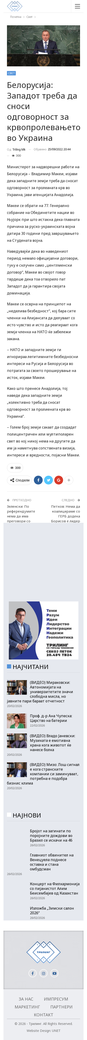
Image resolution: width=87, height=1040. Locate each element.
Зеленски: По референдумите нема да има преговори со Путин (21, 516)
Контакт (43, 1014)
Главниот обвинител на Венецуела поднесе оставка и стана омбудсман (52, 862)
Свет (11, 73)
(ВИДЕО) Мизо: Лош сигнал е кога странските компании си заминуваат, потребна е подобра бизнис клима (43, 774)
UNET (56, 1030)
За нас (26, 999)
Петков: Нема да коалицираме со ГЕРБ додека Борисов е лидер (65, 513)
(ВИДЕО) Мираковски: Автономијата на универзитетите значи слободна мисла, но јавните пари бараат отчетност (40, 692)
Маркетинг (27, 1007)
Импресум (56, 999)
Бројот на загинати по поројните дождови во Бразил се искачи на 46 (51, 835)
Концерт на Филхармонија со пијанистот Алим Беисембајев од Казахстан (55, 888)
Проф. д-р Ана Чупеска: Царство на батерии (51, 718)
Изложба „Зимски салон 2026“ (52, 910)
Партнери (61, 1007)
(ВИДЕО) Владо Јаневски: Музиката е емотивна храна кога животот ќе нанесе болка (52, 742)
